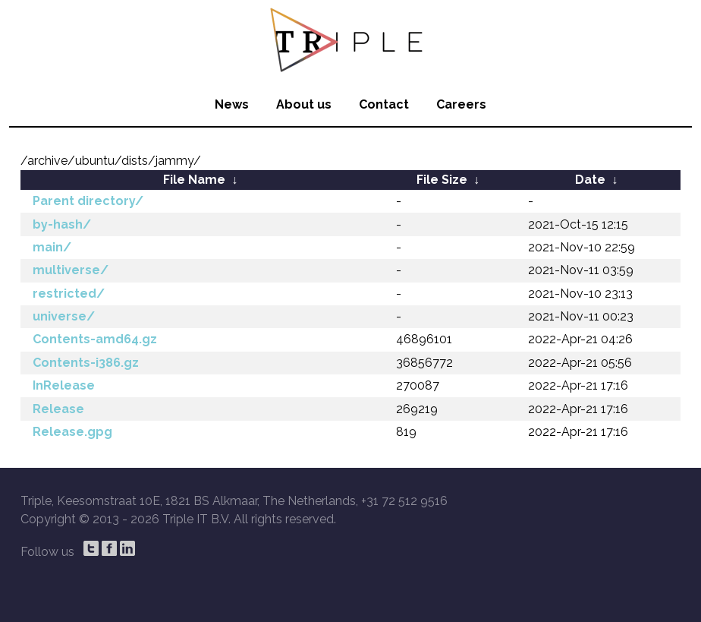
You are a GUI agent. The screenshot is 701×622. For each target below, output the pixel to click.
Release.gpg (72, 432)
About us (304, 104)
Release (58, 409)
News (232, 104)
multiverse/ (70, 270)
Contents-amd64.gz (95, 339)
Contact (384, 104)
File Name (194, 179)
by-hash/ (62, 224)
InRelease (64, 385)
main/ (52, 247)
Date (590, 179)
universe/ (64, 316)
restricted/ (69, 293)
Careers (461, 104)
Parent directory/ (88, 201)
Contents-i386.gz (86, 362)
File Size (442, 179)
